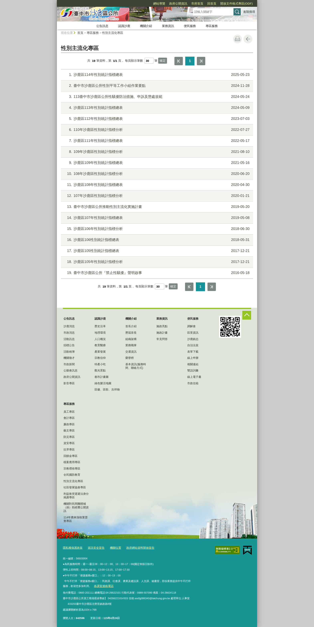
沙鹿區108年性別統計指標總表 (156, 185)
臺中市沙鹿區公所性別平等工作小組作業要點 (156, 86)
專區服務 (212, 26)
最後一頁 (201, 61)
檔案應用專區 (71, 462)
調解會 (191, 326)
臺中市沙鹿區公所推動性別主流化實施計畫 (156, 207)
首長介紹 (131, 326)
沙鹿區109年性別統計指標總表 (156, 163)
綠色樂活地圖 (103, 383)
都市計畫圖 (102, 376)
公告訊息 (102, 26)
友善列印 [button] (237, 39)
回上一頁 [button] (248, 39)
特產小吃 (100, 364)
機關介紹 (146, 26)
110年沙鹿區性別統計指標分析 (156, 130)
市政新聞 (69, 364)
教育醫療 (100, 345)
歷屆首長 (131, 332)
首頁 (80, 32)
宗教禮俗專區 (71, 468)
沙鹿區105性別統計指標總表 (156, 251)
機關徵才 (69, 357)
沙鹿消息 (69, 326)
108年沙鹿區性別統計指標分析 (156, 174)
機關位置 (112, 547)
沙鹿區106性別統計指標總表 (156, 240)
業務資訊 (168, 26)
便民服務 (190, 26)
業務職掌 (131, 345)
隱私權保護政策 (72, 547)
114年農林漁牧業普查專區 (75, 519)
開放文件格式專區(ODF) (236, 3)
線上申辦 (192, 357)
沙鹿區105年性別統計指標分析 (156, 262)
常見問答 (162, 339)
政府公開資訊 (178, 3)
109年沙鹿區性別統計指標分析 (156, 152)
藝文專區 (69, 430)
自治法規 (192, 345)
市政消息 (69, 332)
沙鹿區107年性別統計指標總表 (156, 218)
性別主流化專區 (112, 32)
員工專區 (69, 411)
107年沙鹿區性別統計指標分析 (156, 196)
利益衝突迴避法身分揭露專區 (76, 495)
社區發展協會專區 (74, 487)
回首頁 (211, 3)
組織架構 (131, 339)
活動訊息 (69, 339)
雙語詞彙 (192, 370)
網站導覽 (159, 3)
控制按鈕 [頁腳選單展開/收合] (246, 315)
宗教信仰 (100, 357)
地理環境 (100, 332)
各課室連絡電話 (103, 585)
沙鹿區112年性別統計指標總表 (156, 119)
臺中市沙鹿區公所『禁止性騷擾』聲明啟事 (156, 273)
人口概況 (100, 339)
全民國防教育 (71, 474)
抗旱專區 (69, 449)
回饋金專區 (70, 455)
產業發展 (100, 351)
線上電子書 (194, 376)
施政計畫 (162, 332)
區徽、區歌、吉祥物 (107, 389)
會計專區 (69, 417)
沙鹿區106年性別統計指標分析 (156, 229)
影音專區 (69, 383)
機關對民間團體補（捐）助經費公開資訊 (76, 507)
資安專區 (69, 443)
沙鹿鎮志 (192, 339)
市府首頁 (197, 3)
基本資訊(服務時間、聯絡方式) (135, 366)
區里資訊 (192, 332)
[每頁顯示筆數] (149, 61)
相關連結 (192, 364)
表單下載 (192, 351)
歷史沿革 (100, 326)
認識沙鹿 (124, 26)
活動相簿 (69, 351)
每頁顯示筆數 (134, 60)
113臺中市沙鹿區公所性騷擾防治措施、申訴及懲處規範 (156, 97)
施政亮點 (162, 326)
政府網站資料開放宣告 (136, 547)
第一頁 (178, 61)
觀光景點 (100, 370)
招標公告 (69, 345)
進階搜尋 (249, 11)
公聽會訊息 (70, 370)
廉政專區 (69, 424)
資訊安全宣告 (94, 547)
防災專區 (69, 436)
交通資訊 (131, 351)
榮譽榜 (129, 357)
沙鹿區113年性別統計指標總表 (156, 108)
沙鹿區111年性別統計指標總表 (156, 141)
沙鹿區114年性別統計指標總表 (156, 75)
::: (55, 1)
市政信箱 (192, 383)
